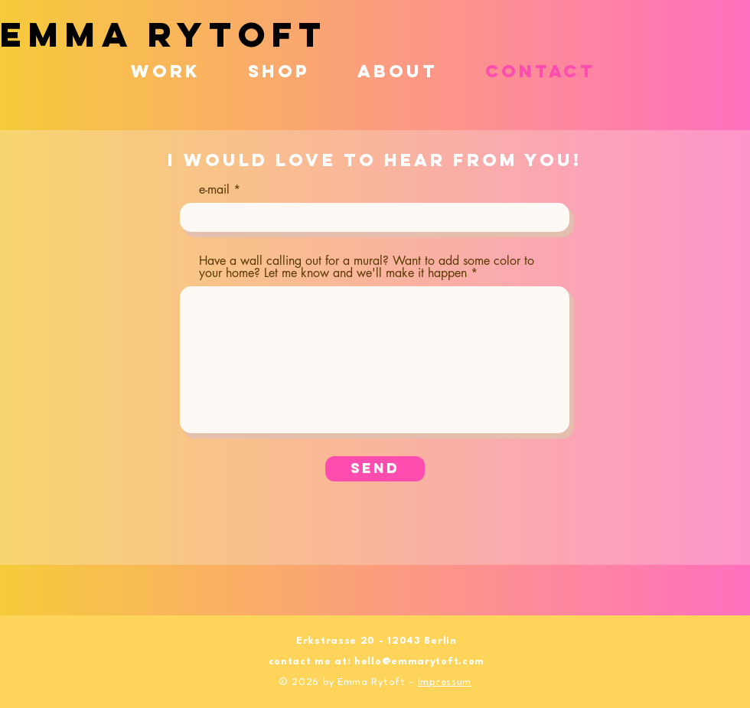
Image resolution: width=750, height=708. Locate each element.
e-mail (214, 190)
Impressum (444, 682)
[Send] (375, 468)
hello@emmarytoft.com (419, 662)
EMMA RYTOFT (164, 34)
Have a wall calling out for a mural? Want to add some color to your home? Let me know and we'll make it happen (366, 267)
